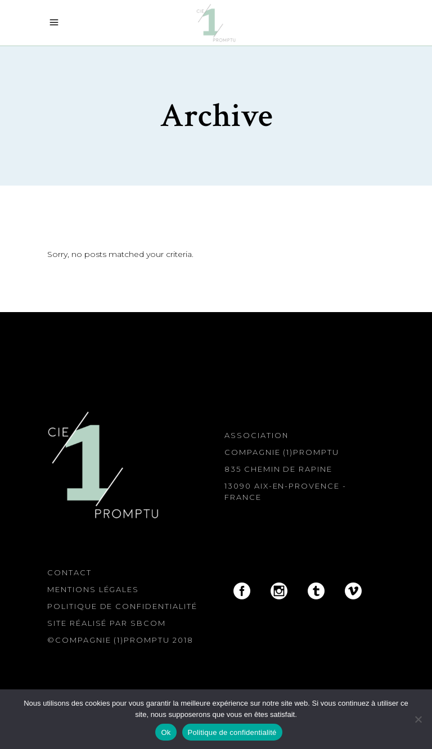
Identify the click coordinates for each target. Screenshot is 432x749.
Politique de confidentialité (122, 606)
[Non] (418, 719)
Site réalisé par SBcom (106, 623)
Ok (165, 732)
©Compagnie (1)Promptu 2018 (120, 639)
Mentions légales (93, 589)
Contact (69, 572)
